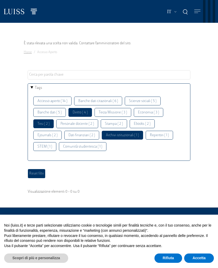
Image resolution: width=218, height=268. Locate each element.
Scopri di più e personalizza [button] (36, 258)
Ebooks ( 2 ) (142, 124)
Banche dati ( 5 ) (49, 112)
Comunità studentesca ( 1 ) (82, 147)
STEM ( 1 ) (44, 147)
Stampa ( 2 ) (114, 124)
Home (28, 52)
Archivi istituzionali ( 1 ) (122, 135)
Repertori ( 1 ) (159, 135)
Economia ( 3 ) (148, 112)
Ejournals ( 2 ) (47, 135)
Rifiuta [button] (168, 258)
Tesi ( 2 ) (43, 124)
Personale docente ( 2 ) (77, 124)
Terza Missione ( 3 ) (113, 112)
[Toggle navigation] (197, 11)
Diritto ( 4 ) (80, 112)
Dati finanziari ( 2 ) (81, 135)
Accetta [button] (199, 258)
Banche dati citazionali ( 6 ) (98, 101)
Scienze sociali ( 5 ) (143, 101)
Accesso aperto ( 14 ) (52, 101)
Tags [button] (38, 88)
